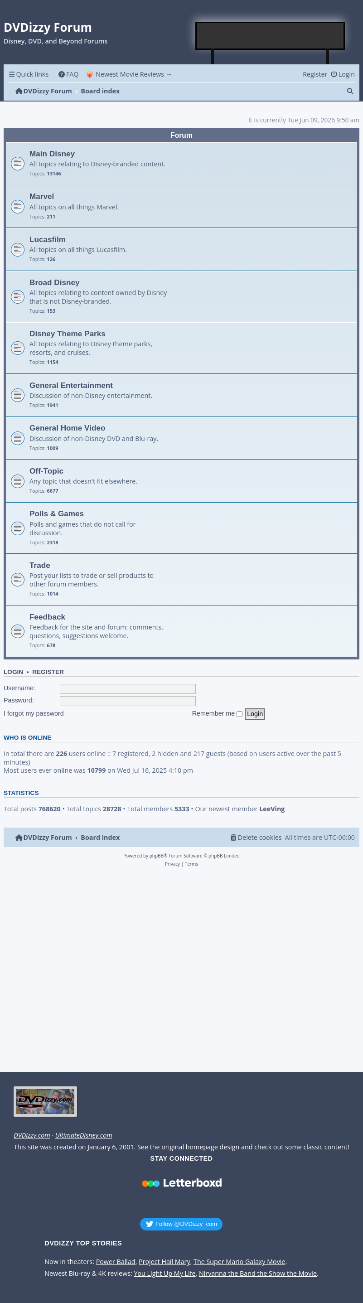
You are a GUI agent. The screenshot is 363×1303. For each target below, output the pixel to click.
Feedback (47, 616)
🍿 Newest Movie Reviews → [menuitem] (129, 74)
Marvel (41, 196)
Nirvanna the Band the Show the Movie (258, 1273)
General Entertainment (71, 385)
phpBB (157, 856)
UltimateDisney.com (83, 1135)
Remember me (217, 713)
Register (48, 671)
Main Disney (52, 153)
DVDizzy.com (32, 1135)
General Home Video (67, 427)
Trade (39, 565)
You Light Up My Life (165, 1273)
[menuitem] (68, 74)
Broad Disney (54, 282)
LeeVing (272, 809)
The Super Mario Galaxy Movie (239, 1262)
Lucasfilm (47, 239)
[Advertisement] (270, 35)
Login (13, 671)
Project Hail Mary (164, 1262)
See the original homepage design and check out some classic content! (243, 1147)
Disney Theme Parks (67, 333)
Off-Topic (46, 470)
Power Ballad (116, 1262)
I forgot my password (34, 713)
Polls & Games (56, 513)
